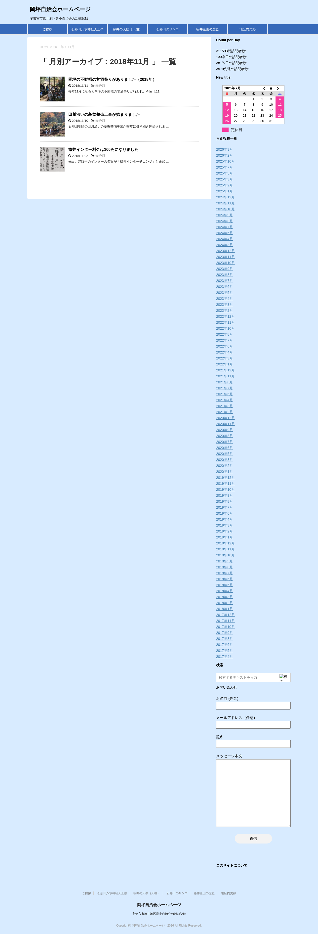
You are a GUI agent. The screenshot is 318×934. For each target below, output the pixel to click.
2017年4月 (224, 657)
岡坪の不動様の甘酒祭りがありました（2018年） (112, 79)
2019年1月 (224, 537)
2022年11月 (225, 322)
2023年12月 (225, 251)
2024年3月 (224, 245)
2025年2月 (224, 185)
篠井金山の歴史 (207, 29)
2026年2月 (224, 155)
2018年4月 (224, 591)
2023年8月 (224, 275)
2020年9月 (224, 430)
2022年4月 (224, 352)
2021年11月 (225, 376)
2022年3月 (224, 358)
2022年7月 (224, 340)
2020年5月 (224, 454)
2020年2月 (224, 466)
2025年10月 (225, 161)
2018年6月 (224, 579)
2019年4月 (224, 519)
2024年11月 (225, 203)
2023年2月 (224, 310)
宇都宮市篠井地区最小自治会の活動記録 (159, 914)
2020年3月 (224, 460)
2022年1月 (224, 364)
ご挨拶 (47, 29)
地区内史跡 (247, 29)
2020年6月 (224, 448)
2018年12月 (225, 543)
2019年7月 (224, 507)
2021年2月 (224, 412)
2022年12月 (225, 316)
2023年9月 (224, 269)
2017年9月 (224, 633)
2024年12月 (225, 197)
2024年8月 (224, 221)
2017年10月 (225, 627)
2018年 (58, 47)
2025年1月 (224, 191)
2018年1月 (224, 609)
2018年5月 (224, 585)
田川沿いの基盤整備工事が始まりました (104, 114)
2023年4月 (224, 299)
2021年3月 (224, 406)
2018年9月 (224, 561)
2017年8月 (224, 639)
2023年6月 (224, 287)
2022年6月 (224, 346)
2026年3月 (224, 149)
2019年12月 (225, 478)
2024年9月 (224, 215)
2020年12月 (225, 418)
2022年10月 (225, 328)
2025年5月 (224, 173)
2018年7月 (224, 573)
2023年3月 (224, 305)
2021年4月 (224, 400)
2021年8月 (224, 382)
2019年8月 (224, 501)
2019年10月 (225, 489)
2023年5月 (224, 293)
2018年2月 (224, 603)
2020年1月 (224, 472)
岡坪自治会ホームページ (60, 9)
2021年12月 (225, 370)
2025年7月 (224, 167)
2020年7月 (224, 442)
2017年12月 (225, 615)
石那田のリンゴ (167, 29)
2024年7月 (224, 227)
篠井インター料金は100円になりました (103, 149)
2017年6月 (224, 645)
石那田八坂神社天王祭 (87, 29)
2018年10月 (225, 555)
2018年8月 (224, 567)
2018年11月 (225, 549)
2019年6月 (224, 513)
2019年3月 (224, 525)
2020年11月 (225, 424)
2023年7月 (224, 281)
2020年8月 (224, 436)
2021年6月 (224, 394)
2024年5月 (224, 233)
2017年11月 (225, 621)
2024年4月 (224, 239)
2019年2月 (224, 531)
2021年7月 (224, 388)
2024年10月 (225, 209)
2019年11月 (225, 484)
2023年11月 (225, 257)
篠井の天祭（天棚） (127, 29)
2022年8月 (224, 334)
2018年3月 (224, 597)
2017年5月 (224, 651)
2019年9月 (224, 495)
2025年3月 (224, 179)
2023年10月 (225, 263)
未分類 (100, 86)
